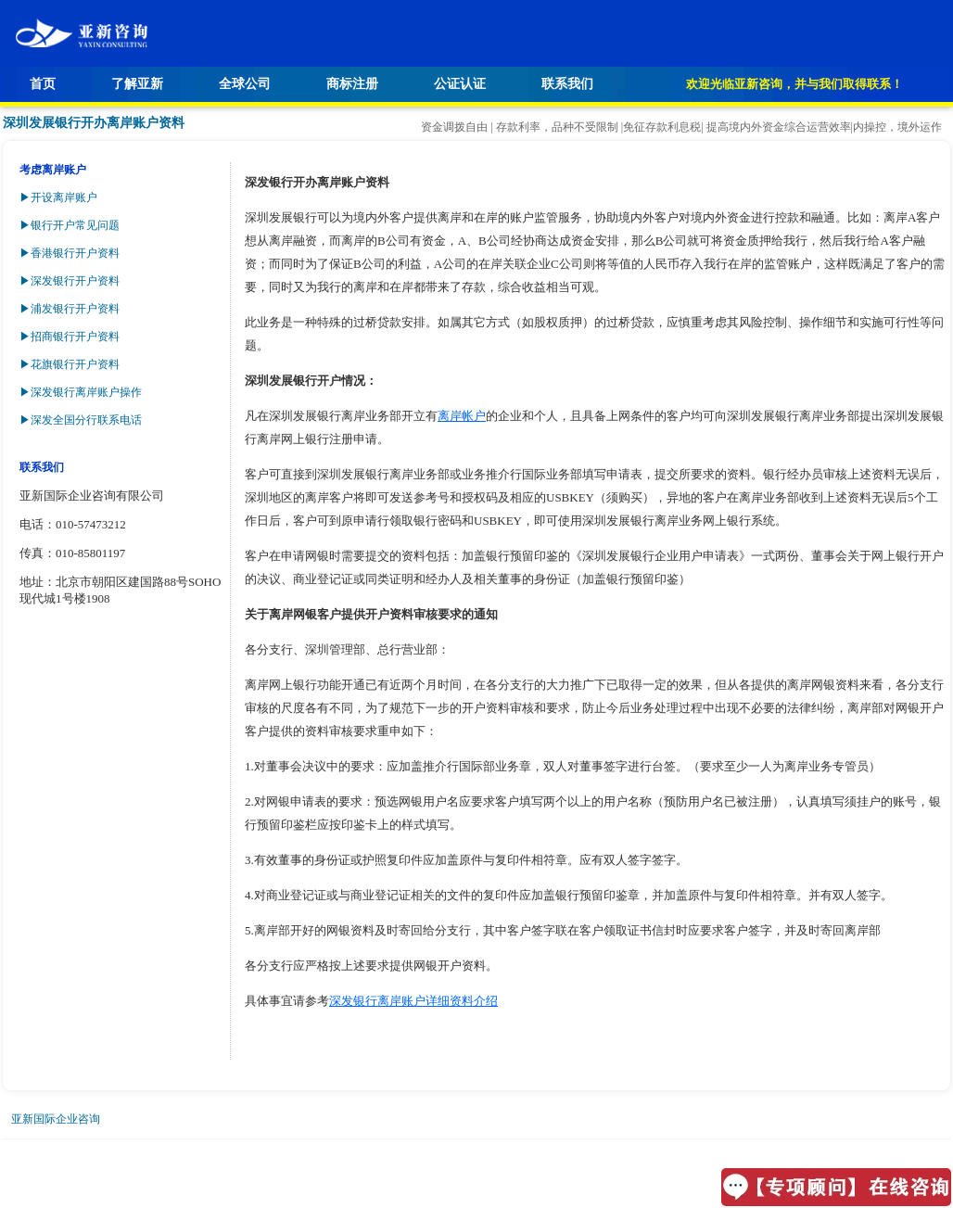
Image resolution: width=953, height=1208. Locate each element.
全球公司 (245, 84)
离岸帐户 (462, 416)
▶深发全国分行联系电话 (80, 419)
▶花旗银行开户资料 (69, 364)
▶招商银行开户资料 (69, 336)
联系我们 (567, 84)
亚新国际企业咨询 (55, 1119)
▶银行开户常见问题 (69, 225)
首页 (43, 84)
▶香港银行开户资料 (69, 253)
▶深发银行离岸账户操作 (80, 392)
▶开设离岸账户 (58, 197)
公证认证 (460, 84)
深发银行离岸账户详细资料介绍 (413, 1001)
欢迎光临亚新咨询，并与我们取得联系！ (794, 84)
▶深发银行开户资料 (69, 280)
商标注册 (352, 84)
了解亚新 (137, 84)
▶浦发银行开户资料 (69, 308)
